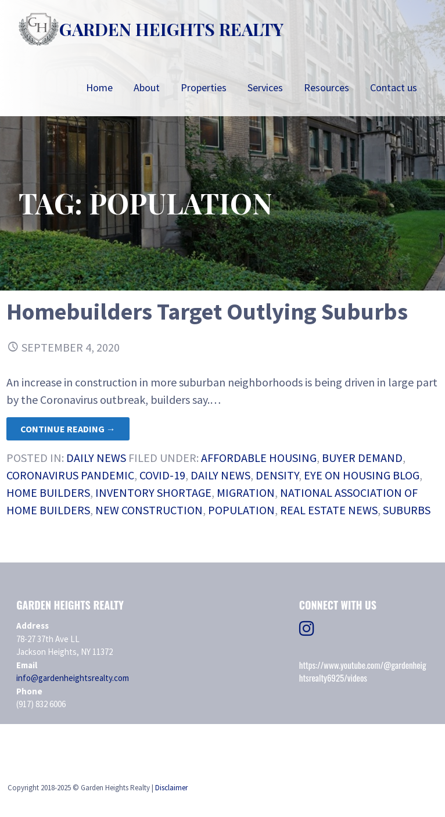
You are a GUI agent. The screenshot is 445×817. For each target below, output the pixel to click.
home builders (48, 492)
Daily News (96, 457)
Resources (326, 87)
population (241, 510)
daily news (220, 475)
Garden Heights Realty (171, 29)
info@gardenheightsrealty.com (72, 677)
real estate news (329, 510)
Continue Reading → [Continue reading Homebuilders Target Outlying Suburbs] (68, 429)
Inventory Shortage (153, 492)
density (277, 475)
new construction (149, 510)
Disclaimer (171, 788)
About (147, 87)
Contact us (393, 87)
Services (265, 87)
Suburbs (406, 510)
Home (99, 87)
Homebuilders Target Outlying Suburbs (207, 311)
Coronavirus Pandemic (70, 475)
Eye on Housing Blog (361, 475)
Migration (246, 492)
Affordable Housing (259, 457)
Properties (204, 87)
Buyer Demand (362, 457)
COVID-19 (162, 475)
